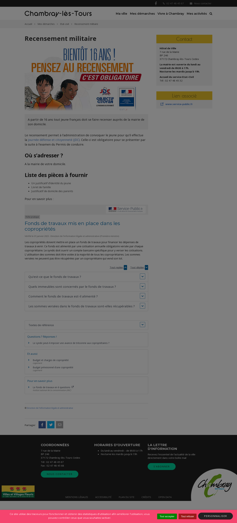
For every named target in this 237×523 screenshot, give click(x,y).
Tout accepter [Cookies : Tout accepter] (167, 516)
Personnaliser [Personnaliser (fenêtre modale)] (215, 516)
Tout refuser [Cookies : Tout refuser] (187, 516)
